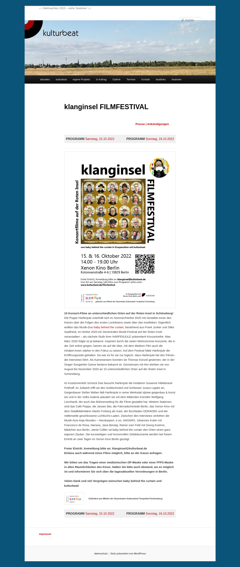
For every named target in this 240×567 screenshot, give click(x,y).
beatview (176, 79)
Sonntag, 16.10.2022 (160, 139)
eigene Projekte (81, 79)
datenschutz (100, 553)
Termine (131, 79)
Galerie (116, 79)
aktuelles (45, 79)
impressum (45, 534)
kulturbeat (61, 79)
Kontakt (145, 79)
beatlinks (161, 79)
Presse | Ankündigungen (152, 124)
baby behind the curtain (109, 327)
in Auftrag (101, 79)
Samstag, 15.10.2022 (99, 139)
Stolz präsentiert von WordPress (128, 553)
